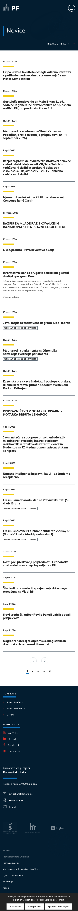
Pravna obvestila (11, 863)
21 (50, 671)
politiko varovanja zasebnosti (51, 900)
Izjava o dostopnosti (13, 876)
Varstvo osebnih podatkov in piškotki (21, 869)
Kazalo (6, 888)
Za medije (8, 882)
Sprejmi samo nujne (58, 907)
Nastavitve (15, 907)
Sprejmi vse (34, 907)
